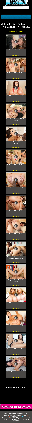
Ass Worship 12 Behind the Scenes (16, 233)
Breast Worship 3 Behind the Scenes (16, 303)
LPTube (24, 415)
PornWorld (12, 415)
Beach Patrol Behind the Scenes (16, 372)
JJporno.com (7, 413)
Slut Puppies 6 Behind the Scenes (16, 73)
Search (25, 8)
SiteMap (25, 413)
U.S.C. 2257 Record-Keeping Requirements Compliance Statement (16, 419)
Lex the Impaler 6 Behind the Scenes (16, 188)
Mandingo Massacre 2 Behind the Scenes (16, 142)
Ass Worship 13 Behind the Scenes (16, 211)
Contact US (19, 413)
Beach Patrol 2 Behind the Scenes (16, 349)
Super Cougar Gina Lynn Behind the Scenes (16, 119)
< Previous (12, 31)
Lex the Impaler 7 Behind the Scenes (16, 325)
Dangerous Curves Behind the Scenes (16, 280)
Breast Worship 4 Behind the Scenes (16, 96)
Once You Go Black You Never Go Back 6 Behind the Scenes (16, 257)
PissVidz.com (16, 416)
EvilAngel (18, 415)
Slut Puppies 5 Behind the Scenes (16, 165)
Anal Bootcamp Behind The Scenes (16, 49)
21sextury (5, 415)
